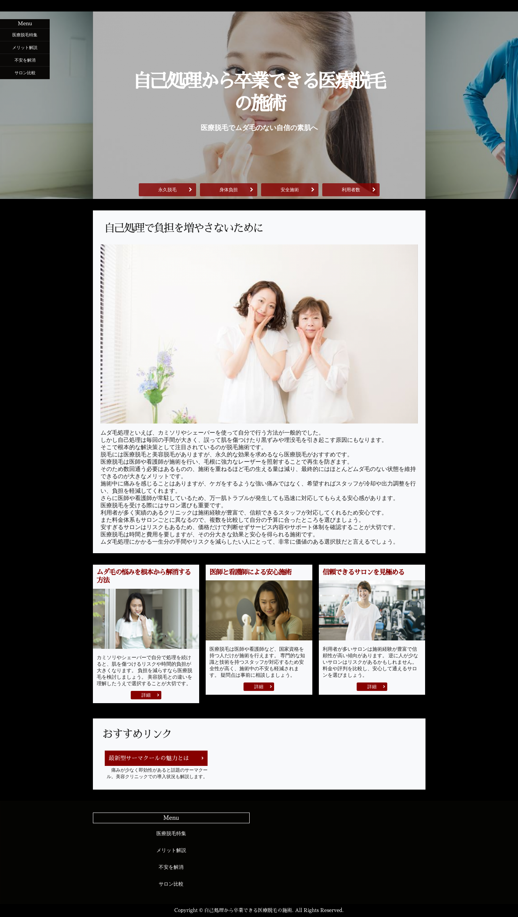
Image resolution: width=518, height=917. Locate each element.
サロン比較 (25, 72)
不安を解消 (25, 60)
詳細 (146, 695)
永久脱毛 (167, 189)
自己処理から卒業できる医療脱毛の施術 (259, 92)
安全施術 (290, 189)
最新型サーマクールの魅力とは (149, 758)
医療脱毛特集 (24, 35)
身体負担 (228, 189)
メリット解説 (24, 47)
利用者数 (351, 189)
